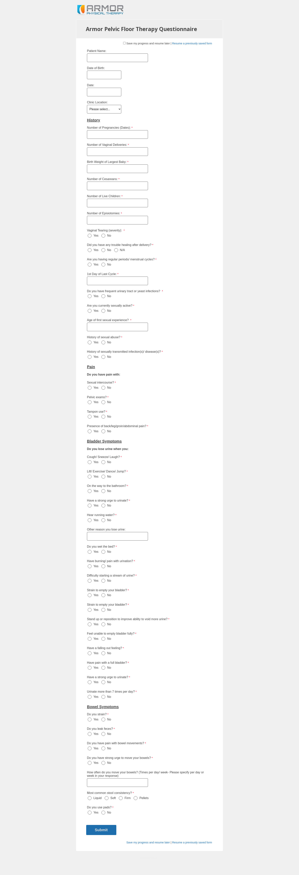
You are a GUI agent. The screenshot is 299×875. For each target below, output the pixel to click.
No (109, 235)
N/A (122, 250)
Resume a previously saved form (192, 43)
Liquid (97, 798)
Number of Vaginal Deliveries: (107, 144)
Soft (113, 798)
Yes (95, 235)
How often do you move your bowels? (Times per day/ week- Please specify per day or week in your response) (145, 774)
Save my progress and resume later (148, 43)
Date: (90, 85)
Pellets (144, 798)
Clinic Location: (97, 102)
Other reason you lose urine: (106, 529)
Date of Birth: (96, 68)
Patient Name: (96, 51)
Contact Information (150, 858)
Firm (128, 798)
